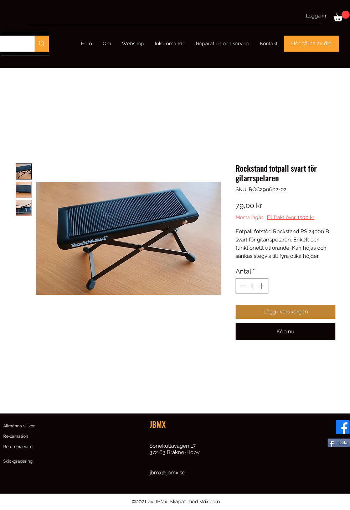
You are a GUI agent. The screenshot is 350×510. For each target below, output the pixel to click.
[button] (342, 16)
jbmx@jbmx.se (167, 472)
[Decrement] (242, 286)
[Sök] (42, 44)
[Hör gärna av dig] (311, 44)
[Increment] (261, 286)
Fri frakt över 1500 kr (290, 217)
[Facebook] (343, 427)
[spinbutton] (252, 286)
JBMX (158, 424)
